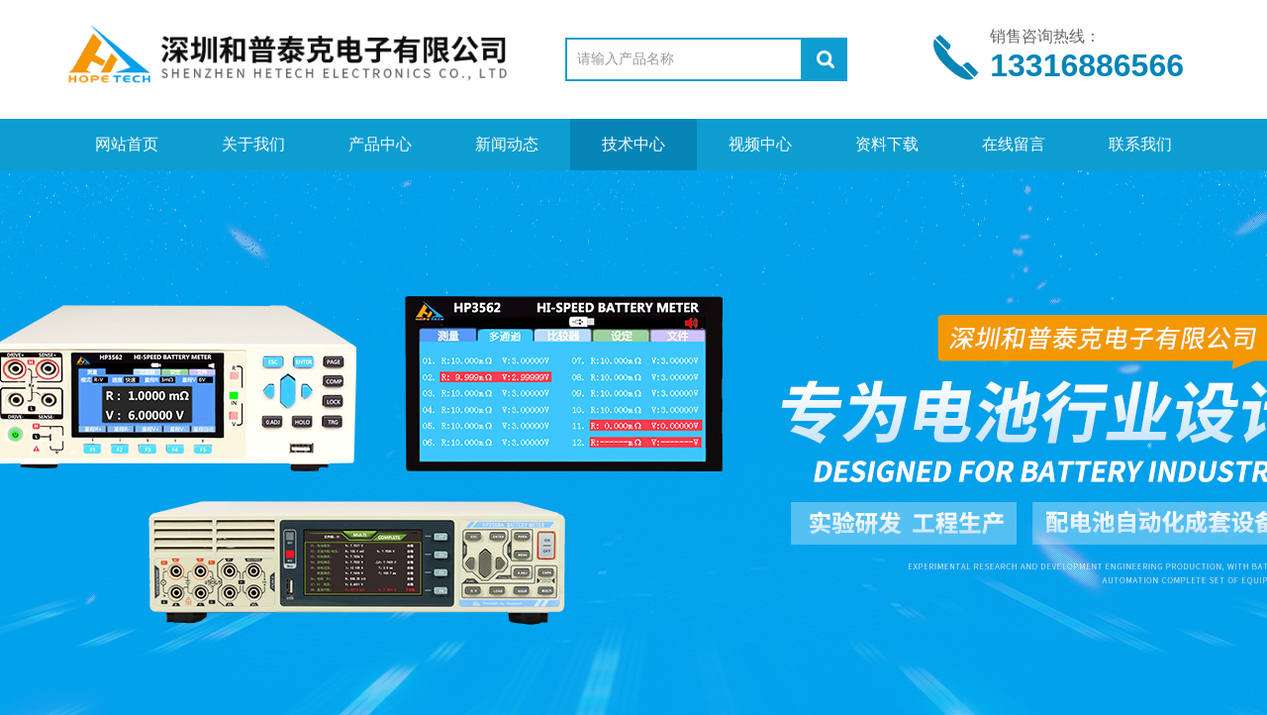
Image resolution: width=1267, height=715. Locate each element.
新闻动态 (506, 144)
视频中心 (760, 144)
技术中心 (633, 144)
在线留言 (1013, 144)
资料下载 (887, 144)
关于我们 (253, 144)
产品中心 (380, 144)
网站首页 (126, 144)
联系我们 (1140, 144)
